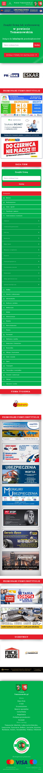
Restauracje (7, 273)
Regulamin (21, 714)
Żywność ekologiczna (10, 284)
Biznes (7, 198)
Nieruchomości (9, 325)
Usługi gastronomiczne (10, 278)
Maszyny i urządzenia (10, 249)
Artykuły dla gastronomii (11, 226)
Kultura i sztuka (10, 303)
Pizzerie (6, 255)
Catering (6, 232)
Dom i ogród (8, 207)
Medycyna (8, 307)
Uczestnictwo (21, 706)
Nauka (7, 321)
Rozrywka (8, 348)
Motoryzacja (9, 316)
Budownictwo (9, 202)
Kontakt (21, 720)
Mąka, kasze (7, 244)
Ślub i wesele (9, 357)
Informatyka (9, 298)
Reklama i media (10, 339)
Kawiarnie (7, 238)
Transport (8, 366)
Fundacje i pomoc (10, 211)
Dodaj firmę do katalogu (21, 55)
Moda (6, 312)
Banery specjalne (22, 709)
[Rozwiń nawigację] (4, 4)
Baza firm (21, 701)
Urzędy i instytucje (11, 375)
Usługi (7, 379)
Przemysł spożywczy (10, 261)
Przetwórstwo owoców (10, 267)
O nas (21, 704)
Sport (6, 361)
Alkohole (6, 221)
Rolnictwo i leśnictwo (12, 343)
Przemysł (7, 334)
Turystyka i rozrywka (12, 370)
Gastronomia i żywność (12, 216)
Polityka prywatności (21, 717)
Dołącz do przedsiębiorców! (22, 39)
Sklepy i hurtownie (11, 352)
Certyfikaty (21, 712)
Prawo (6, 330)
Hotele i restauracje (11, 294)
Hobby (6, 290)
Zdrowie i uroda (10, 384)
